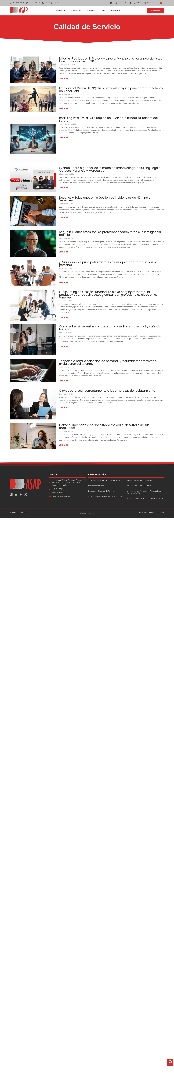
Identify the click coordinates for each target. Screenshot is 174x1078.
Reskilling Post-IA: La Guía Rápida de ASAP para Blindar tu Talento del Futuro (111, 119)
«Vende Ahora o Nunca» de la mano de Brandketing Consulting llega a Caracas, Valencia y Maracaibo (111, 169)
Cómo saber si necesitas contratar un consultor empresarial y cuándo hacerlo (106, 328)
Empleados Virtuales (96, 486)
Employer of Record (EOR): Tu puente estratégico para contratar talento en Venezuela (107, 89)
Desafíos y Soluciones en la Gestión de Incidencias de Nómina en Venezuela (108, 199)
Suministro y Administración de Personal (104, 480)
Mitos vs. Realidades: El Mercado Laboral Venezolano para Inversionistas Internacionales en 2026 (102, 60)
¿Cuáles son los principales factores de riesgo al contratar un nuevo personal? (110, 263)
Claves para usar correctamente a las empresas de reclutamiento (109, 390)
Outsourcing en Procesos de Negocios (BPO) (145, 498)
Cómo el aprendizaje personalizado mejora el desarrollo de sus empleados (106, 426)
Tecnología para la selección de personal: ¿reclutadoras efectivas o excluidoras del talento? (110, 362)
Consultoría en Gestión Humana (139, 480)
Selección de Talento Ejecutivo (139, 486)
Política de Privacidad (86, 513)
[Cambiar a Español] (161, 3)
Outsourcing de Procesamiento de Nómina (105, 496)
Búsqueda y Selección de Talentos (101, 491)
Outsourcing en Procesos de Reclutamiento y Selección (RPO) (145, 492)
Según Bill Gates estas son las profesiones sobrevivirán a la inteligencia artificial (103, 233)
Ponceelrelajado (158, 512)
